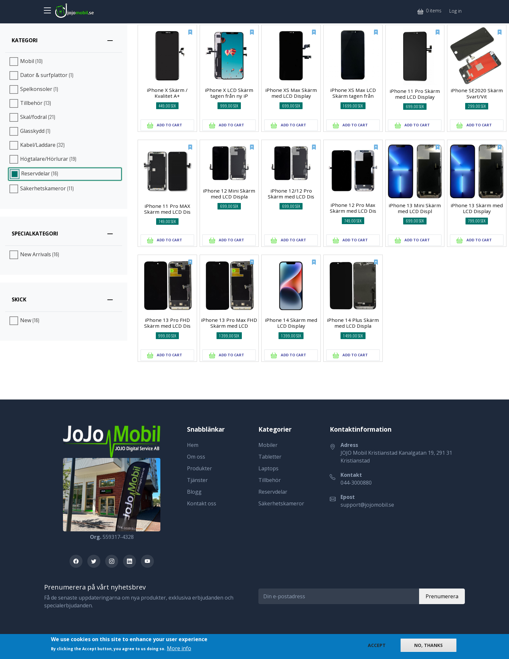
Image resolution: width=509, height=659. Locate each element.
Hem (192, 445)
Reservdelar (272, 491)
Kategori (25, 40)
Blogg (194, 491)
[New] (186, 35)
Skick (19, 299)
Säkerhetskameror (281, 503)
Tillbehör (269, 480)
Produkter (199, 468)
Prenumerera (442, 596)
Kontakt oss (201, 503)
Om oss (196, 456)
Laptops (268, 468)
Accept (377, 645)
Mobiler (268, 445)
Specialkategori (35, 233)
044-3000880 (356, 482)
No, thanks (428, 645)
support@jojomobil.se (367, 504)
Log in (455, 11)
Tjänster (197, 480)
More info (179, 648)
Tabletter (269, 456)
